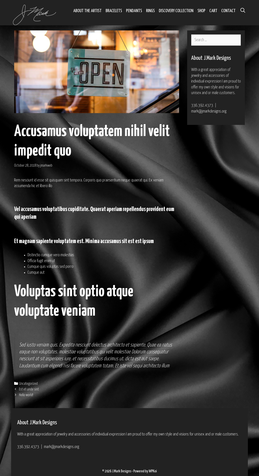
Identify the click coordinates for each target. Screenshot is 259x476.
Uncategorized (28, 384)
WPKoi (153, 471)
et (74, 358)
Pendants (134, 11)
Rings (150, 11)
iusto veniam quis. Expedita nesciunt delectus (66, 345)
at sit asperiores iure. (53, 358)
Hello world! (26, 395)
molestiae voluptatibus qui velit (86, 351)
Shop (201, 11)
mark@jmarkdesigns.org (208, 111)
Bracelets (114, 11)
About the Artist (87, 11)
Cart (213, 11)
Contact (228, 11)
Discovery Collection (176, 11)
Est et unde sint (29, 389)
